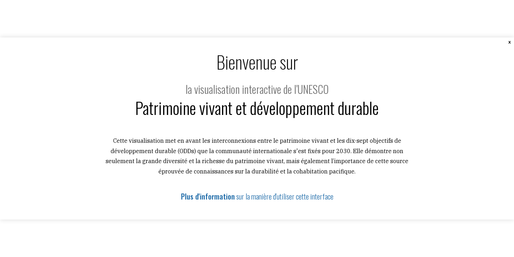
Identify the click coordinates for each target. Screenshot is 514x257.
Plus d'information (208, 196)
